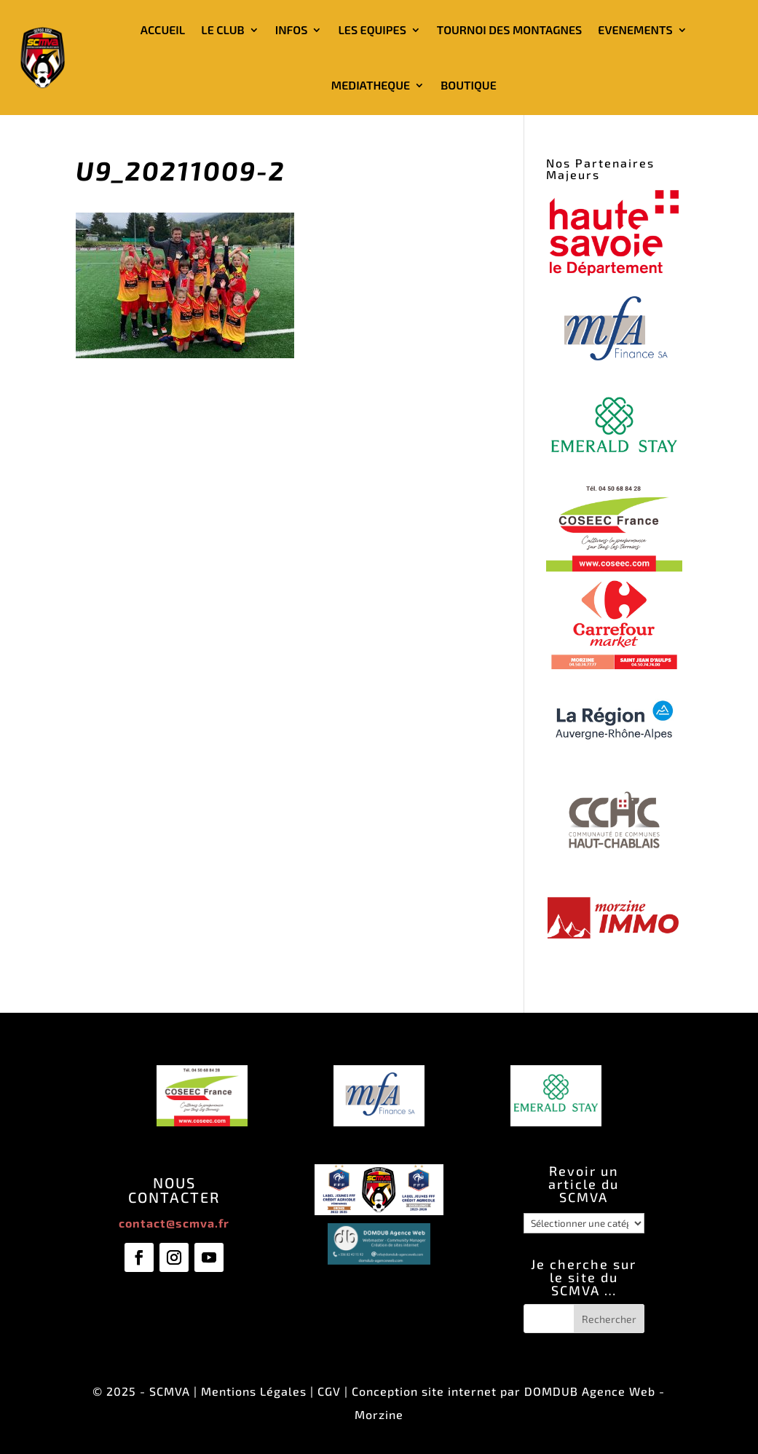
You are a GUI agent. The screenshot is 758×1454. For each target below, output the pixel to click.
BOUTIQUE (469, 85)
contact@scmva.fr (174, 1223)
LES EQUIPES (372, 29)
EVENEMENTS (635, 29)
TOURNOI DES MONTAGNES (509, 29)
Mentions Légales (254, 1391)
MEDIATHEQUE (370, 85)
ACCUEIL (163, 29)
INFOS (291, 29)
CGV (329, 1391)
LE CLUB (222, 29)
